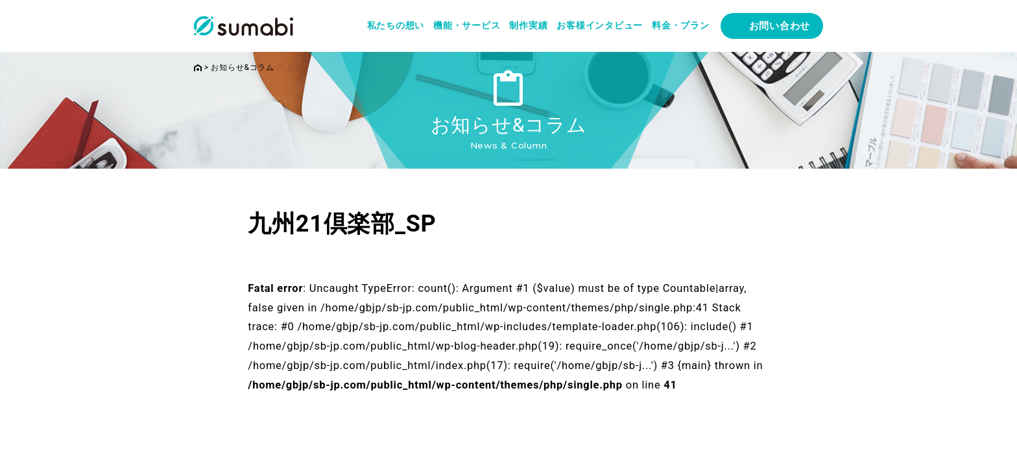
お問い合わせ (780, 26)
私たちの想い (396, 25)
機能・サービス (466, 25)
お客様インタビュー (599, 25)
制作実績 (528, 25)
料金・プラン (681, 25)
